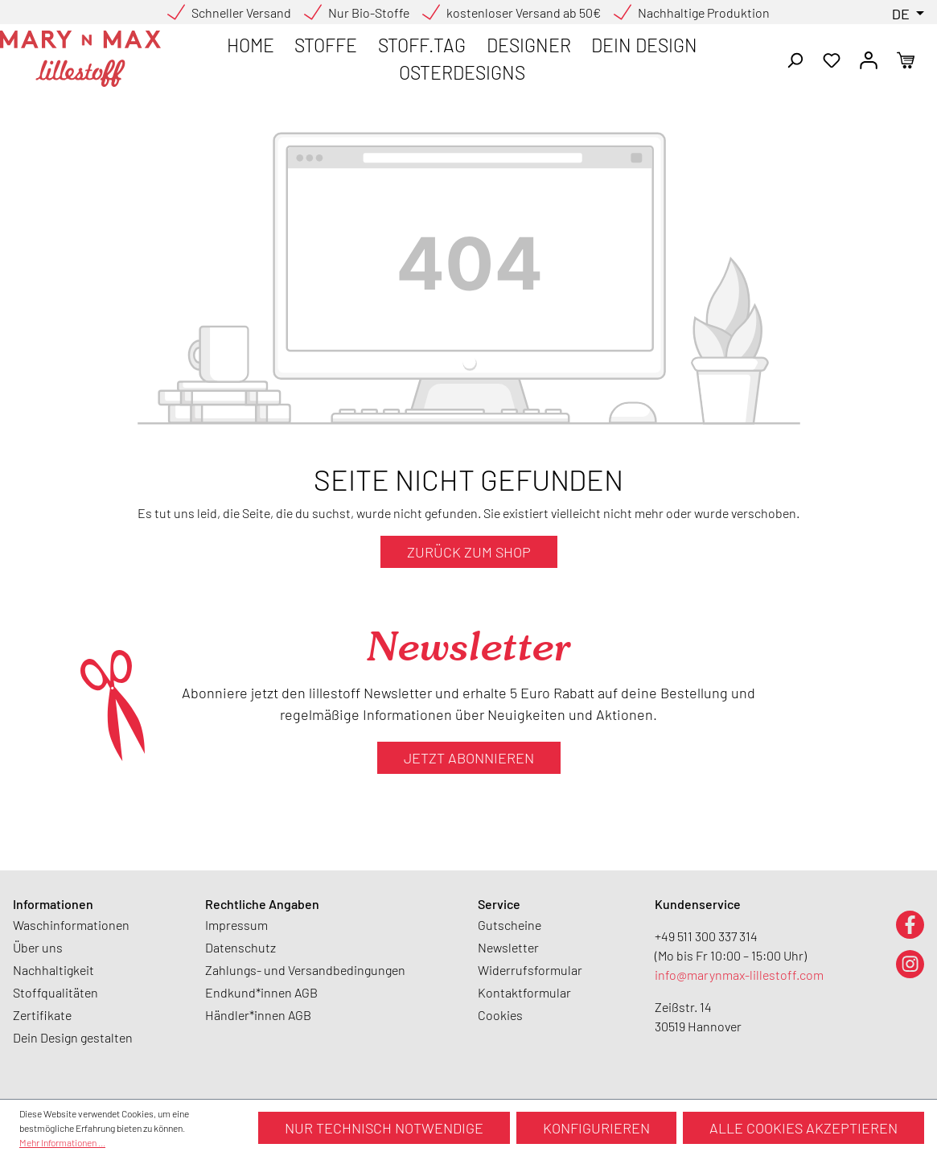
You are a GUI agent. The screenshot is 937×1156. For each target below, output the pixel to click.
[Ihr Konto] (868, 58)
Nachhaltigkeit (53, 969)
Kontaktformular (524, 992)
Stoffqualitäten (55, 992)
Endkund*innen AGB (261, 992)
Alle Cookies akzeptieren (803, 1128)
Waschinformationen (71, 924)
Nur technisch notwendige (384, 1128)
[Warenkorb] (905, 58)
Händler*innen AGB (258, 1014)
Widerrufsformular (530, 969)
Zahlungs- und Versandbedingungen (305, 969)
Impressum (236, 924)
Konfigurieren (596, 1128)
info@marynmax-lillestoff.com (739, 974)
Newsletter (508, 947)
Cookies (500, 1014)
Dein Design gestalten (73, 1037)
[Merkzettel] (831, 58)
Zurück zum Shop (469, 552)
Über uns (38, 947)
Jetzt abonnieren (469, 758)
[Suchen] (794, 58)
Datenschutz (240, 947)
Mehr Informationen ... (62, 1142)
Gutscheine (509, 924)
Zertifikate (42, 1014)
